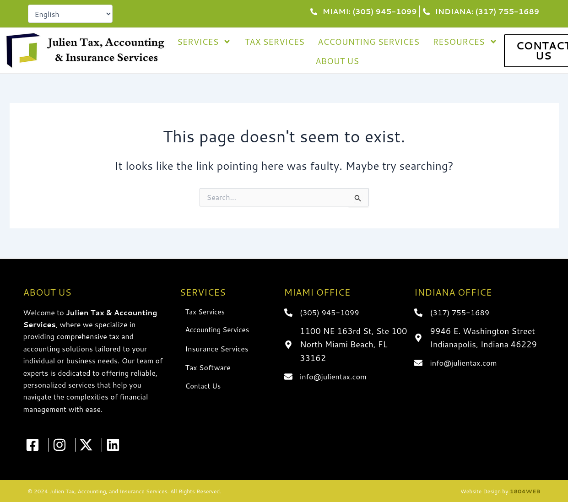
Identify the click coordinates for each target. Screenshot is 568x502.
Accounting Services (368, 42)
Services (204, 41)
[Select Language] (70, 14)
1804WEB (525, 491)
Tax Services (274, 42)
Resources (465, 41)
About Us (337, 61)
